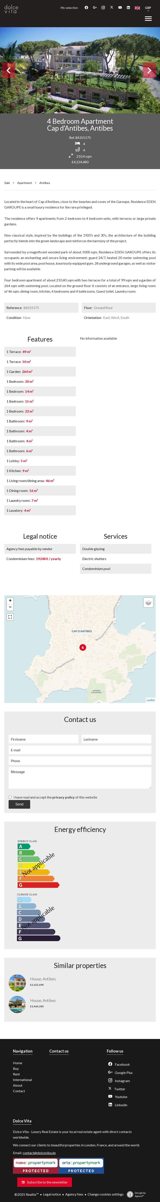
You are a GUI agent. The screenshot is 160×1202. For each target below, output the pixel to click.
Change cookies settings (106, 1194)
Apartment (24, 183)
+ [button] (10, 601)
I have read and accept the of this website (55, 797)
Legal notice (52, 1194)
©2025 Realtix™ (26, 1194)
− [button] (10, 607)
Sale (7, 183)
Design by (135, 1194)
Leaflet (151, 700)
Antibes (44, 183)
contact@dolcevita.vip (39, 1153)
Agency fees (74, 1194)
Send (19, 804)
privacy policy (63, 797)
